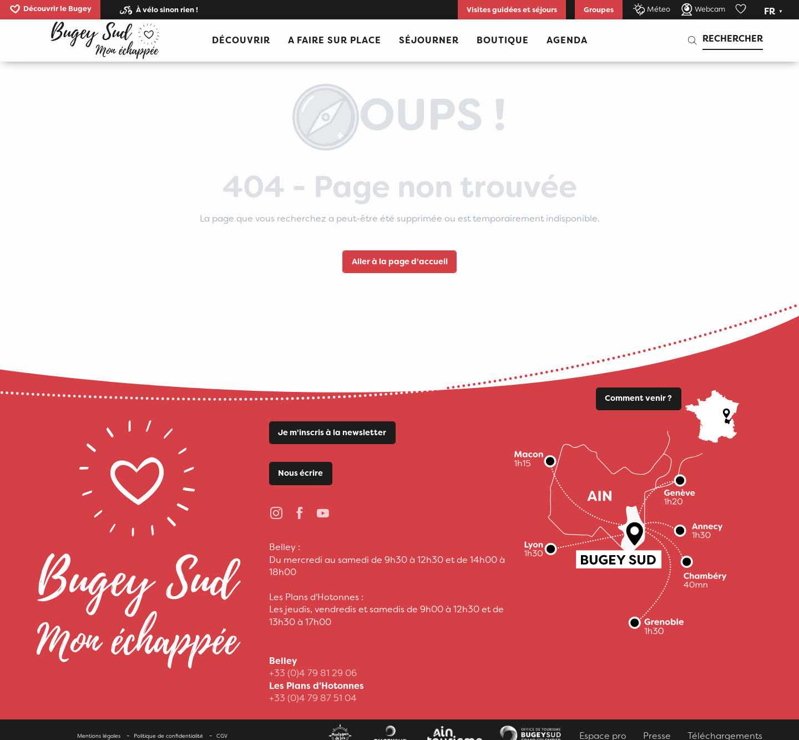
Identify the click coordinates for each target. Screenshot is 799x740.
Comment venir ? (638, 398)
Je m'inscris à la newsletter (332, 432)
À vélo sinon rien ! (167, 9)
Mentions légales (98, 735)
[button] (774, 11)
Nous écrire (300, 473)
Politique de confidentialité (168, 735)
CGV (221, 735)
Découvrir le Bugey (57, 8)
